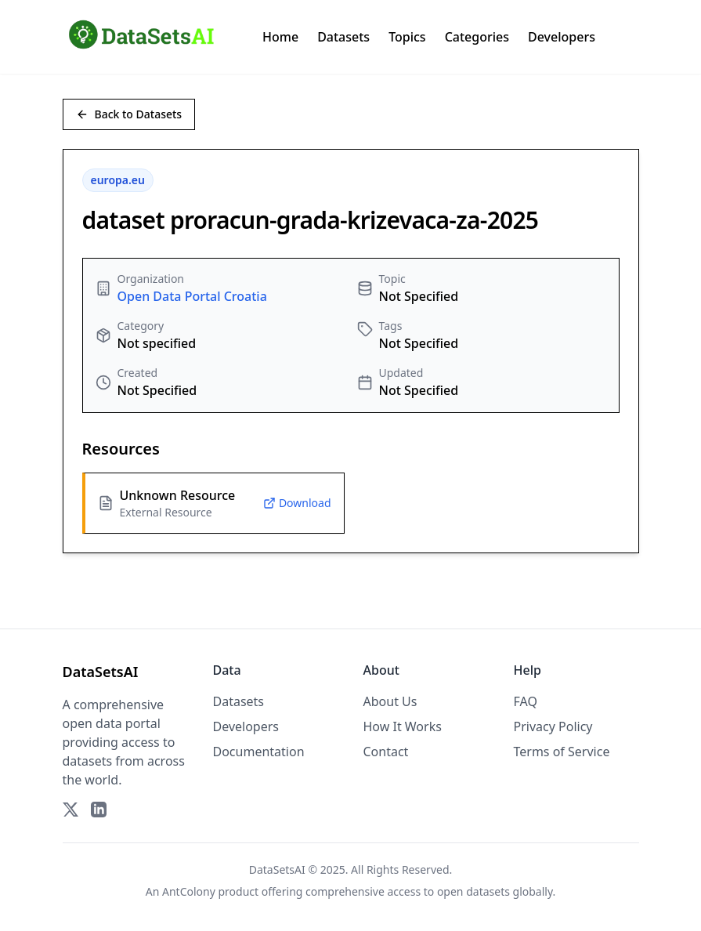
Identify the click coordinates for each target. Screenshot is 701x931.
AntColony (188, 891)
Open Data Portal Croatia (192, 296)
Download (297, 502)
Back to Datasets (129, 114)
